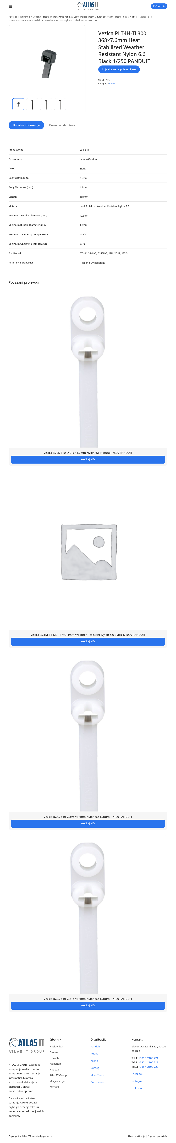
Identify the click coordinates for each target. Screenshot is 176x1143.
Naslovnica (56, 1046)
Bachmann (97, 1082)
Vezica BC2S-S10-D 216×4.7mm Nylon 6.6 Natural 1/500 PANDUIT (88, 452)
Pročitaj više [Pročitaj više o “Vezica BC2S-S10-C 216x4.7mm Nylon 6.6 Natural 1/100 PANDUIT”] (88, 1005)
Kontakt (54, 1086)
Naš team (55, 1069)
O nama (54, 1052)
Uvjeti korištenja (136, 1135)
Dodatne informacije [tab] (26, 125)
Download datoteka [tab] (62, 125)
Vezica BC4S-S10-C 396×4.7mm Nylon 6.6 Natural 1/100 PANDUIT (88, 816)
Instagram (138, 1080)
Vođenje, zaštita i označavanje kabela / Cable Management (63, 16)
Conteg (95, 1067)
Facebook (137, 1073)
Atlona (94, 1053)
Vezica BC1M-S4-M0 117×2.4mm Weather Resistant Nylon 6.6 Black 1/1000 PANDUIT (88, 634)
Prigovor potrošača (157, 1135)
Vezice (133, 16)
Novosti (54, 1057)
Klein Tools (97, 1074)
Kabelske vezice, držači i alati (112, 16)
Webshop (25, 16)
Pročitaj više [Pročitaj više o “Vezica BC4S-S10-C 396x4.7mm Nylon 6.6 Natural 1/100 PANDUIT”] (88, 823)
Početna (13, 16)
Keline (94, 1060)
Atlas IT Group (58, 1075)
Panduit (95, 1046)
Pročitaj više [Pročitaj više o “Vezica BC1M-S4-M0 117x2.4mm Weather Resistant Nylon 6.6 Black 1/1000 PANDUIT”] (88, 641)
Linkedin (137, 1088)
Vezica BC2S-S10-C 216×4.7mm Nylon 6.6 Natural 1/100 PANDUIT (88, 998)
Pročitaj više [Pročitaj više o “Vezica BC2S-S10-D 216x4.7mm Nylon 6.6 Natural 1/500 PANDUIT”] (88, 459)
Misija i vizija (57, 1080)
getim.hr (47, 1135)
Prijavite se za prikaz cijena (119, 69)
